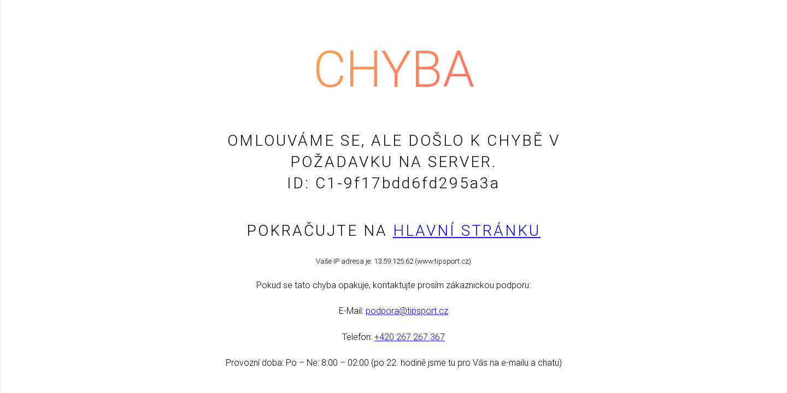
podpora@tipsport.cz (407, 311)
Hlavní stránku (467, 231)
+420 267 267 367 (409, 337)
